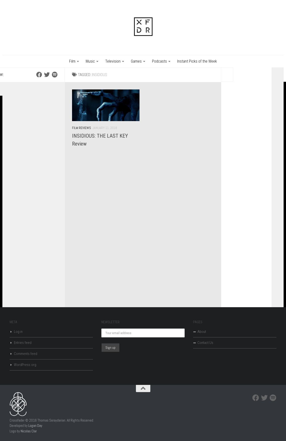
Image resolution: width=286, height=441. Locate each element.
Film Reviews (81, 128)
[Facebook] (39, 74)
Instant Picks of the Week (197, 61)
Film (72, 61)
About (201, 331)
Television (113, 61)
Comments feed (25, 354)
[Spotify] (54, 74)
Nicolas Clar (29, 431)
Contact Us (205, 343)
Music (90, 61)
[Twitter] (47, 74)
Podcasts (159, 61)
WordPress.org (25, 365)
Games (136, 61)
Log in (18, 331)
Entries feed (22, 343)
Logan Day (35, 425)
